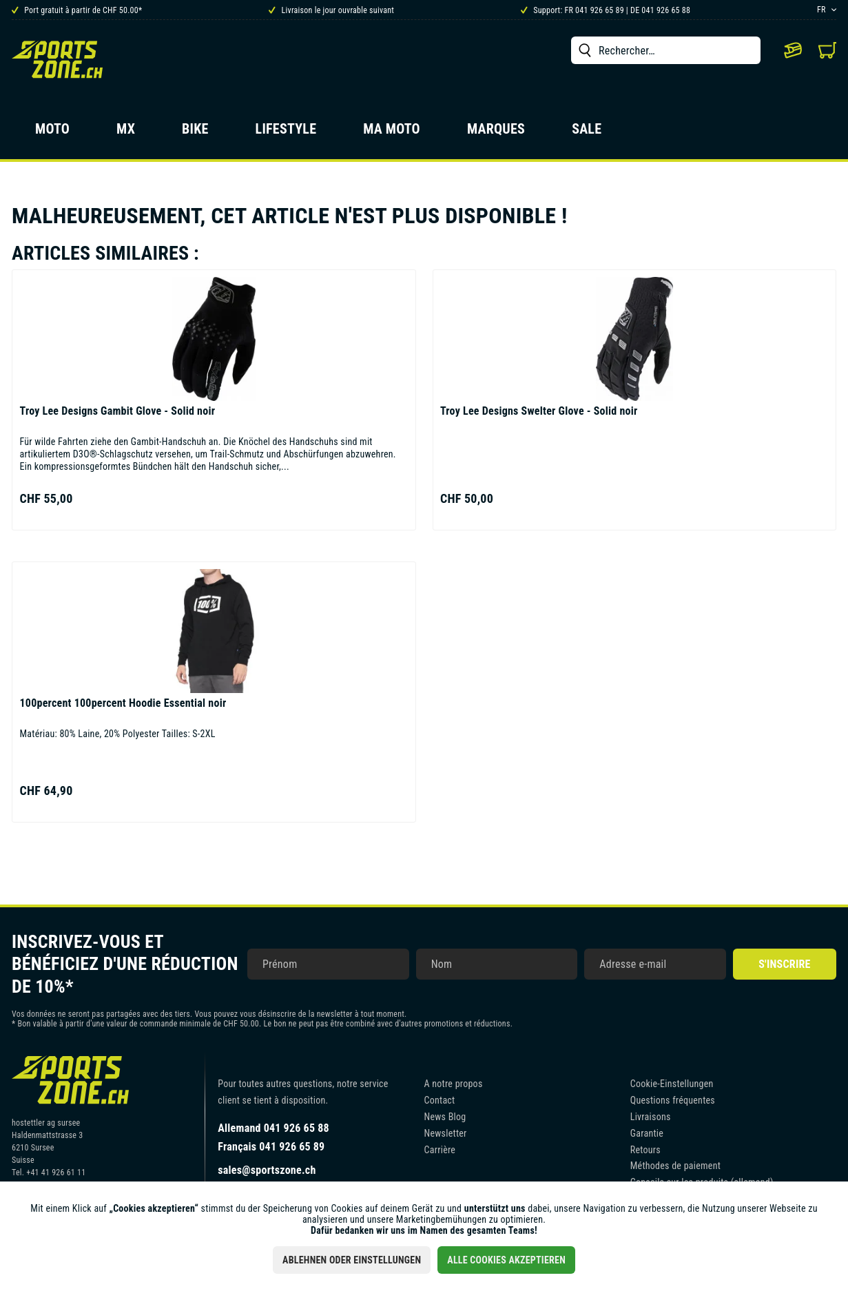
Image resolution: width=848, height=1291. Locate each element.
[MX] (125, 133)
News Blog (445, 1116)
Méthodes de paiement (675, 1165)
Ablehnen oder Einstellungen (351, 1260)
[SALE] (586, 133)
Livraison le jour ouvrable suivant (331, 10)
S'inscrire (784, 964)
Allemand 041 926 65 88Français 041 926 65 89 (273, 1137)
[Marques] (496, 133)
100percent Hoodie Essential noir (122, 703)
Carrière (440, 1149)
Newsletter (445, 1133)
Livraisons (650, 1116)
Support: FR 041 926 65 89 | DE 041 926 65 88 (605, 10)
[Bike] (195, 133)
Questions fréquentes (672, 1100)
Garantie (646, 1133)
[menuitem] (666, 50)
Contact (439, 1100)
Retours (645, 1149)
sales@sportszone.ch (267, 1170)
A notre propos (453, 1083)
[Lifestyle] (286, 133)
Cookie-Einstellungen (672, 1083)
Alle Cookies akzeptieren (506, 1260)
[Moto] (52, 133)
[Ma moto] (392, 133)
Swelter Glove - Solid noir (539, 410)
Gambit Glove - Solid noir (117, 410)
